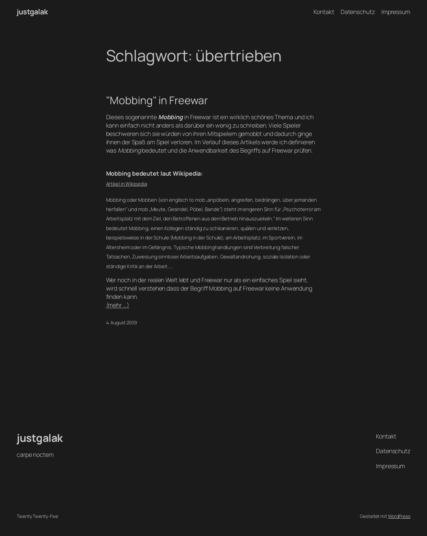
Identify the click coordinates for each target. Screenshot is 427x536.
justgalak (32, 12)
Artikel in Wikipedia (126, 183)
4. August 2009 (121, 322)
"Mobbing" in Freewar (157, 101)
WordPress (399, 516)
